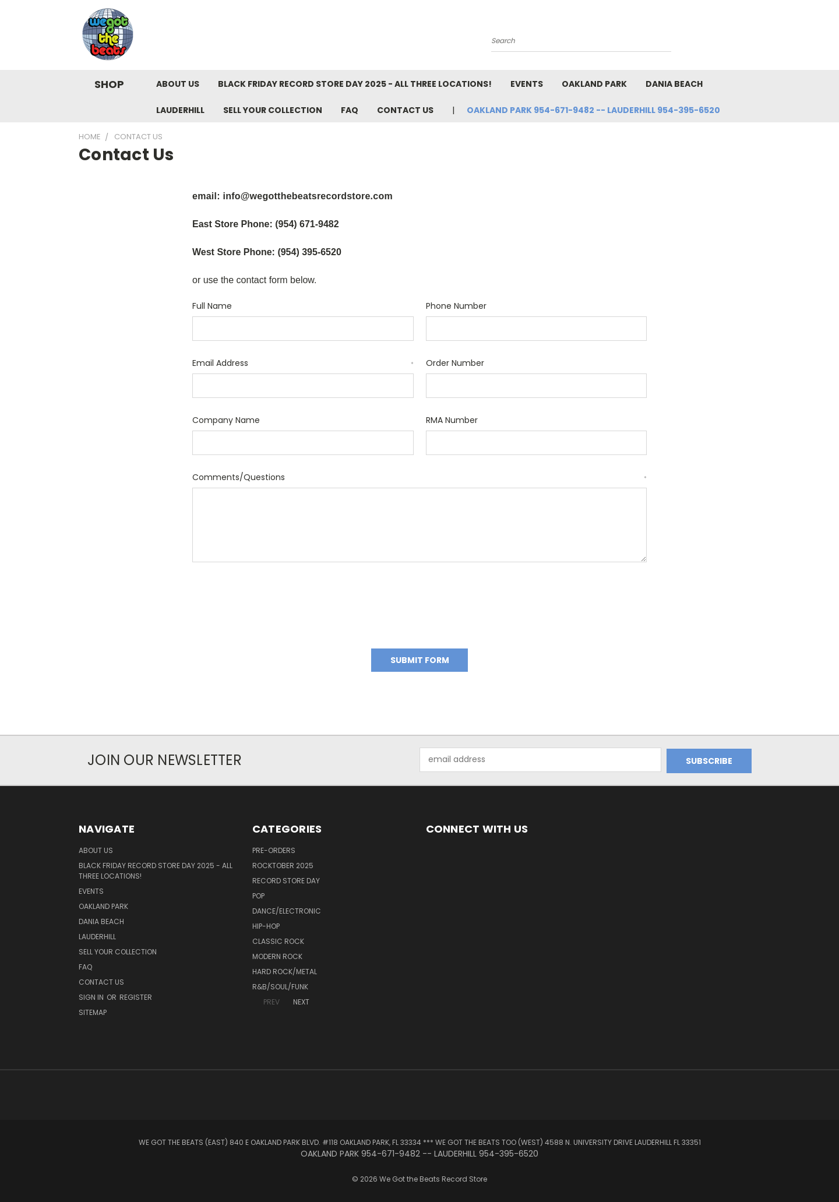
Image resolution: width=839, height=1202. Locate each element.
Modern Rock (277, 953)
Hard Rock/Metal (284, 969)
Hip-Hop (266, 923)
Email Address (303, 363)
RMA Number (452, 420)
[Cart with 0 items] (757, 38)
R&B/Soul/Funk (280, 984)
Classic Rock (278, 938)
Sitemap (93, 1009)
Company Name (226, 420)
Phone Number (456, 306)
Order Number (455, 363)
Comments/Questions (419, 477)
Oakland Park (594, 84)
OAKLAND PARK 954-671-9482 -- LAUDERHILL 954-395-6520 (593, 110)
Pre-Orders (273, 847)
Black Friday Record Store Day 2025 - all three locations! (355, 84)
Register (135, 994)
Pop (258, 893)
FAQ (349, 110)
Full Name (212, 306)
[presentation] (280, 601)
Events (526, 84)
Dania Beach (674, 84)
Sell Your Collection (272, 110)
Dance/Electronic (286, 908)
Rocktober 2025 (282, 863)
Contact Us (405, 110)
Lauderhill (180, 110)
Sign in (92, 994)
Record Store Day (286, 878)
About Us (177, 84)
